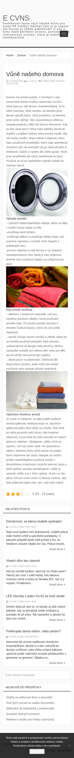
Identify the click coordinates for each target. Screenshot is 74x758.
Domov (21, 55)
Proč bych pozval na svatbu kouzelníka (30, 702)
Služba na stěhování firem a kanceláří (29, 697)
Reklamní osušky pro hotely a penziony (30, 719)
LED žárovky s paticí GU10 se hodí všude (35, 596)
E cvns (16, 18)
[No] (69, 746)
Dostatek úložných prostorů (23, 714)
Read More (57, 549)
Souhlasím (37, 751)
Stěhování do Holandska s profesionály (30, 708)
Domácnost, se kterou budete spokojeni (34, 521)
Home (9, 55)
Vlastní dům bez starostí (23, 560)
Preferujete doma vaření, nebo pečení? (33, 631)
